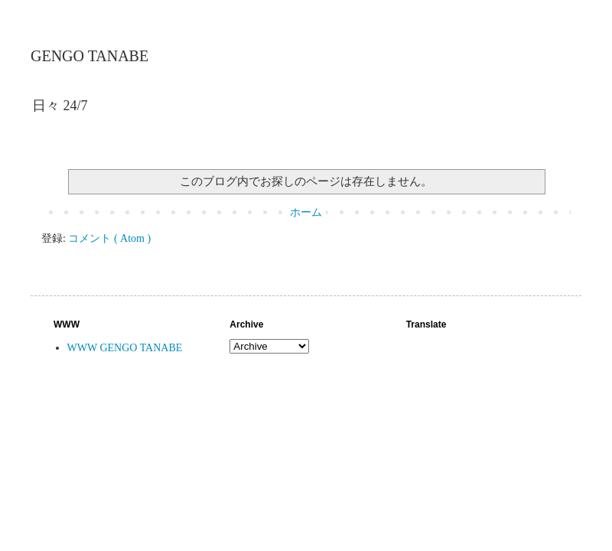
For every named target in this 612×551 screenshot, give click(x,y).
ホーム (306, 212)
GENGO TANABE (89, 55)
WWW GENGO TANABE (125, 348)
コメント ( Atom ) (109, 238)
